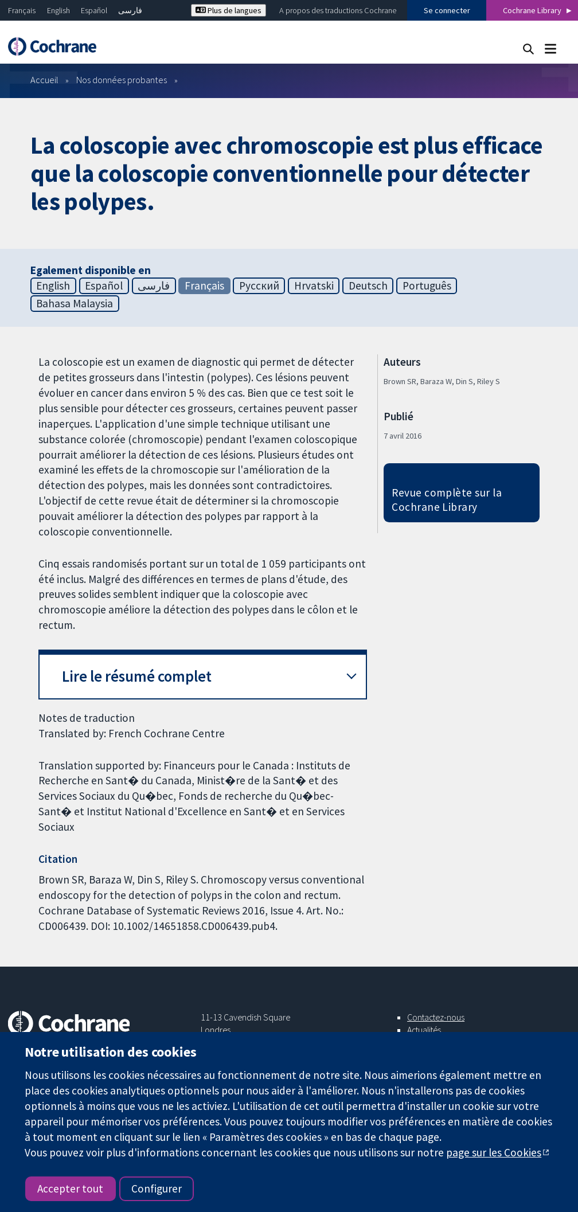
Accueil (44, 79)
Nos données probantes (121, 79)
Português (427, 285)
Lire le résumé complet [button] (137, 676)
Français (22, 10)
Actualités (424, 1029)
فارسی (130, 10)
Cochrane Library (532, 10)
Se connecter (447, 10)
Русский (259, 285)
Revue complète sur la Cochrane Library (447, 500)
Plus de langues (228, 10)
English (58, 10)
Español (94, 10)
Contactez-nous (435, 1017)
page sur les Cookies (493, 1152)
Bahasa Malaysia (74, 303)
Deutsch (368, 285)
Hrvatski (314, 285)
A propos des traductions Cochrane (337, 10)
